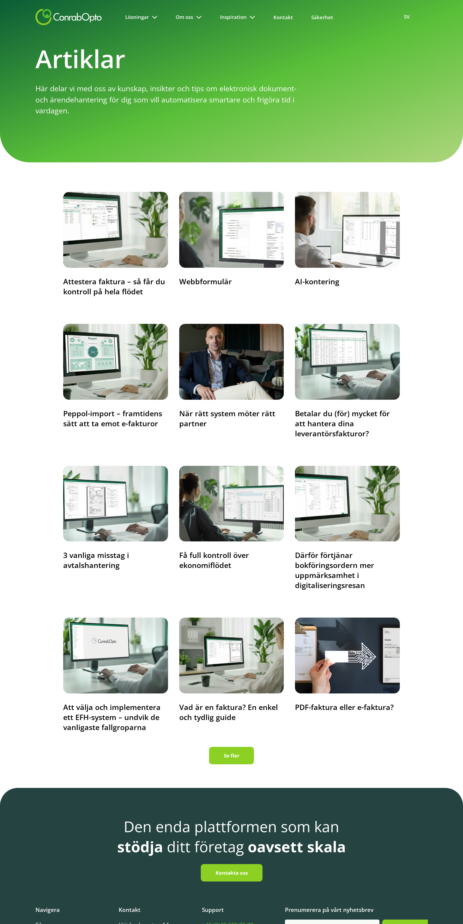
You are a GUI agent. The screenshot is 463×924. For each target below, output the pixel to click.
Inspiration (233, 17)
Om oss (184, 17)
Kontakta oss (232, 872)
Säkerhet (322, 17)
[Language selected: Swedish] (410, 17)
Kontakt (283, 17)
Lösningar (137, 17)
